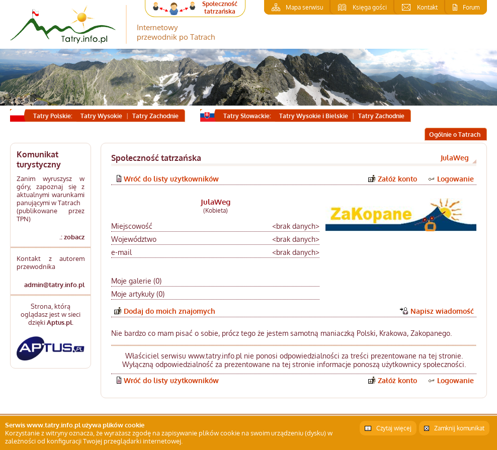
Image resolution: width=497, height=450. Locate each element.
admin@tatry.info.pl (54, 285)
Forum (471, 7)
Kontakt (427, 7)
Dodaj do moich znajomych (169, 311)
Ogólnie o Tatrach (454, 134)
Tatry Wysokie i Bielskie (313, 116)
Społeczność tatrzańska (219, 7)
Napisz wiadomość (442, 311)
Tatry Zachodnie (155, 116)
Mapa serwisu (304, 7)
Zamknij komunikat (459, 428)
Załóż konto (397, 178)
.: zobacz (72, 237)
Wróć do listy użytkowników (171, 178)
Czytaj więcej (393, 428)
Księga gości (370, 7)
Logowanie (455, 178)
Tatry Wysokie (101, 116)
